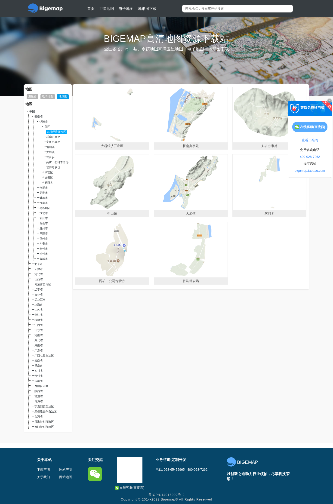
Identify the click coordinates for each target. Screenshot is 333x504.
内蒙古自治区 (42, 284)
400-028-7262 (310, 157)
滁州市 (44, 228)
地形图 (63, 96)
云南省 (38, 381)
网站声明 (65, 469)
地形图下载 (147, 9)
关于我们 (43, 477)
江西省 (38, 325)
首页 (91, 9)
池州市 (44, 253)
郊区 (47, 126)
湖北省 (38, 340)
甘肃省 (38, 396)
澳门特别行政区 (44, 426)
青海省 (38, 401)
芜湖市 (44, 192)
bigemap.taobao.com (310, 170)
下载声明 (43, 469)
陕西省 (38, 391)
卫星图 (32, 96)
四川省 (38, 370)
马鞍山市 (45, 208)
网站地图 (65, 477)
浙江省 (38, 315)
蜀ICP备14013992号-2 (166, 495)
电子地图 (126, 9)
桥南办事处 (53, 136)
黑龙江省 (40, 299)
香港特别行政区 (44, 421)
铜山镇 (50, 147)
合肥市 (44, 187)
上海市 (38, 304)
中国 (32, 111)
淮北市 (44, 213)
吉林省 (38, 294)
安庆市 (44, 218)
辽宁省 (38, 289)
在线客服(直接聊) (129, 488)
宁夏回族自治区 (44, 406)
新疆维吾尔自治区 (45, 411)
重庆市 (38, 365)
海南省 (38, 360)
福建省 (38, 320)
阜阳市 (44, 233)
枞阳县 (49, 182)
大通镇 (50, 152)
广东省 (38, 350)
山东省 (38, 330)
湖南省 (38, 345)
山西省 (38, 279)
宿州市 (44, 238)
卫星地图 (106, 9)
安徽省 (38, 116)
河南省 (38, 335)
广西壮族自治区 (44, 355)
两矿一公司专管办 (57, 162)
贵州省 (38, 376)
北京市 (38, 264)
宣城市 (44, 259)
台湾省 (38, 416)
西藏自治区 (41, 386)
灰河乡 (50, 157)
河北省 (38, 274)
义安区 (49, 177)
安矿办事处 (53, 142)
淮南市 (44, 203)
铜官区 (49, 172)
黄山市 (44, 223)
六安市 (44, 243)
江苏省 (38, 309)
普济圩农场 (53, 167)
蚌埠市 (44, 198)
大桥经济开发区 (56, 131)
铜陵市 (44, 121)
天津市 (38, 269)
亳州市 (44, 248)
